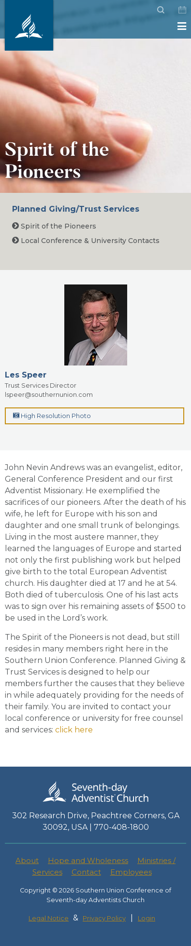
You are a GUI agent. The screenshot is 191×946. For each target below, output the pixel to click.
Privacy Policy (104, 918)
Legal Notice (49, 918)
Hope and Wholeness (88, 860)
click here (74, 729)
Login (146, 918)
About (27, 860)
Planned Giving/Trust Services (75, 209)
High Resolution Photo (52, 415)
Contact (86, 872)
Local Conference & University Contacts (86, 240)
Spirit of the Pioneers (54, 226)
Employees (131, 872)
